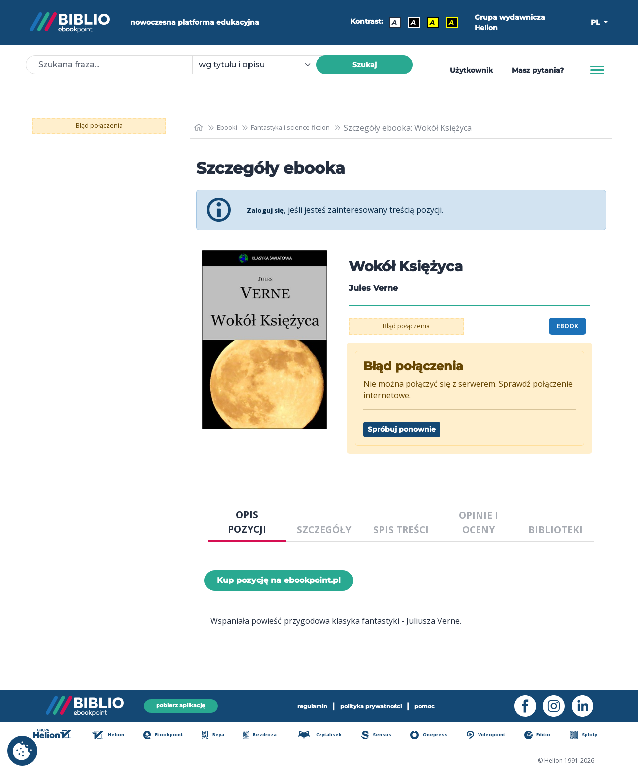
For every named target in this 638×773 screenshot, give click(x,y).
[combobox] (260, 65)
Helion (116, 736)
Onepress (436, 736)
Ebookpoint (171, 736)
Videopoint (493, 736)
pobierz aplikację (180, 704)
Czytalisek (326, 736)
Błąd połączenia (99, 125)
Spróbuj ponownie (402, 429)
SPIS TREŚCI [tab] (401, 529)
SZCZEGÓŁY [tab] (324, 529)
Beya (221, 736)
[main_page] (199, 127)
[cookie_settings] (22, 751)
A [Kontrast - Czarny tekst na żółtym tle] (429, 22)
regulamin (301, 704)
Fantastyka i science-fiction (308, 127)
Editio (544, 736)
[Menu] (597, 70)
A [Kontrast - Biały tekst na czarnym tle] (410, 22)
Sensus (383, 736)
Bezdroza (266, 736)
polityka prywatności (372, 704)
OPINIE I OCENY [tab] (478, 522)
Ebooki (232, 127)
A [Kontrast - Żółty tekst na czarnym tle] (448, 22)
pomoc (438, 704)
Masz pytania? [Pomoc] (538, 70)
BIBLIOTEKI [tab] (555, 529)
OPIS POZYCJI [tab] (247, 522)
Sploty (588, 736)
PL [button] (596, 22)
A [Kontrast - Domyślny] (391, 22)
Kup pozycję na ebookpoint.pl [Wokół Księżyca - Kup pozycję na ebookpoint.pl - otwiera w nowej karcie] (279, 580)
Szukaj (364, 64)
